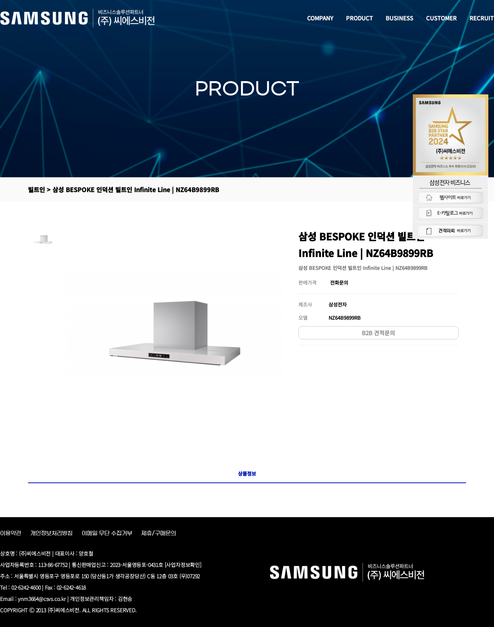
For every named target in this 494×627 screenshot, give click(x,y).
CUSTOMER (441, 18)
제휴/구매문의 (158, 533)
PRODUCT (359, 18)
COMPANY (320, 18)
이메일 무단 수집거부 (107, 533)
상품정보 (247, 473)
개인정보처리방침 (51, 533)
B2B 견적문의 (378, 333)
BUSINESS (400, 18)
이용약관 (10, 533)
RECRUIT (482, 18)
